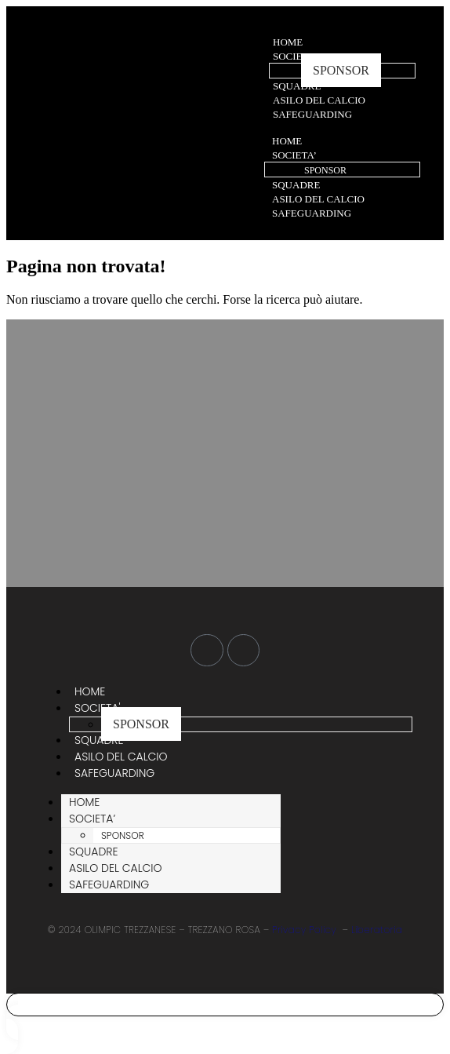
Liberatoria (376, 929)
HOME (288, 42)
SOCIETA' (295, 56)
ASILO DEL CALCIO (319, 100)
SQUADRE (297, 86)
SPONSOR (341, 70)
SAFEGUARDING (312, 114)
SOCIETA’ (294, 155)
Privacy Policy (304, 929)
